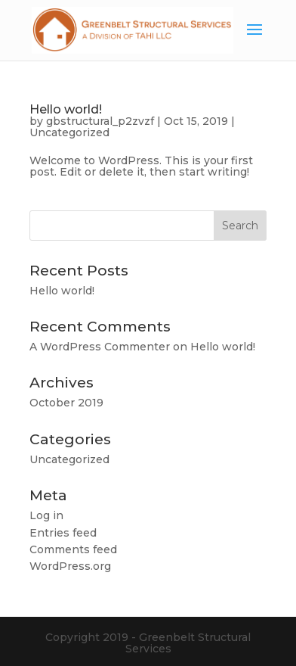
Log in (46, 515)
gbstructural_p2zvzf (100, 121)
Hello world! (65, 109)
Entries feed (63, 533)
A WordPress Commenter (99, 346)
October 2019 (66, 402)
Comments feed (73, 549)
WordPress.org (70, 566)
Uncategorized (69, 132)
